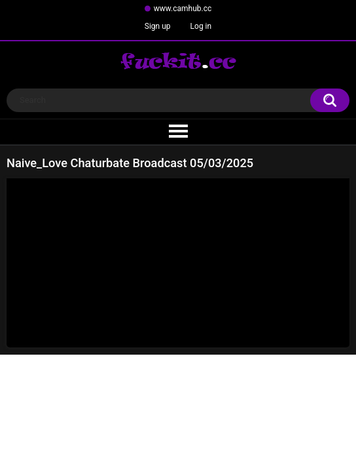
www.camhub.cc (183, 8)
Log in (201, 26)
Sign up (158, 26)
